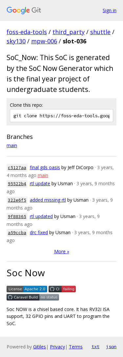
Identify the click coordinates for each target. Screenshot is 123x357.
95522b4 (17, 184)
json (111, 346)
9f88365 (17, 216)
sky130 (16, 41)
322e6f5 (17, 200)
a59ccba (17, 232)
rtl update (40, 183)
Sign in (109, 10)
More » (61, 251)
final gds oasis (45, 167)
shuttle (100, 32)
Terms (76, 347)
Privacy (57, 347)
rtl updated (41, 216)
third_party (68, 32)
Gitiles (39, 347)
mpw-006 (44, 41)
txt (95, 346)
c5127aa (17, 167)
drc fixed (39, 232)
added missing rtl (48, 200)
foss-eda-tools (27, 32)
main (12, 145)
